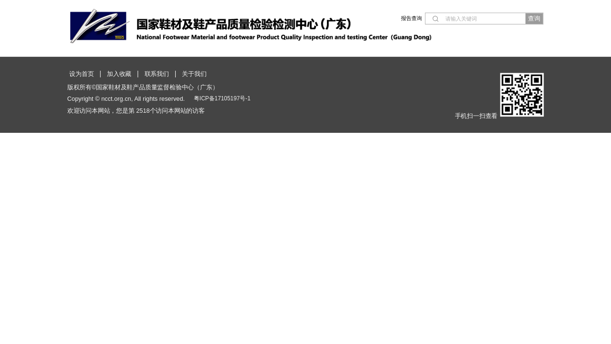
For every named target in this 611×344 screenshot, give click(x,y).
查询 (534, 18)
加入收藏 (119, 73)
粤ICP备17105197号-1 (222, 98)
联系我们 (157, 73)
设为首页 (81, 73)
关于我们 (194, 73)
